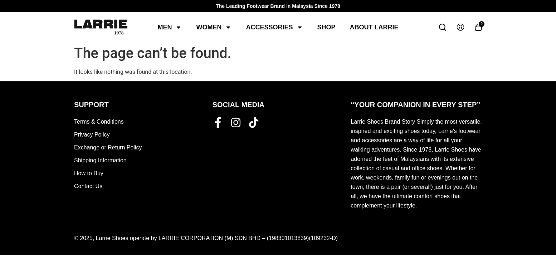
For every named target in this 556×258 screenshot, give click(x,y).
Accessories (274, 27)
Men (169, 27)
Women (213, 27)
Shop (326, 27)
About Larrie (374, 27)
